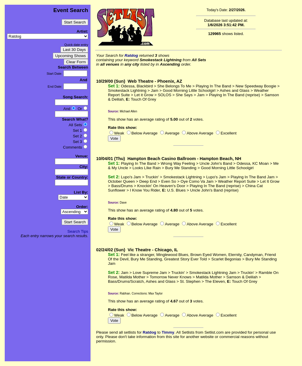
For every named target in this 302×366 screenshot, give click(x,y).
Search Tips (78, 231)
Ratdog (131, 55)
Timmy (168, 332)
